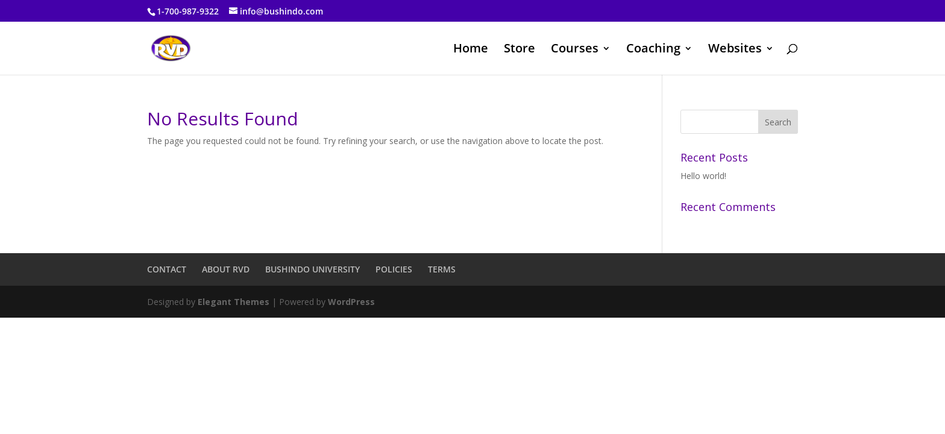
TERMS (442, 269)
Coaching (653, 50)
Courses (574, 50)
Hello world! (703, 175)
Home (470, 50)
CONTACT (166, 269)
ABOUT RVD (226, 269)
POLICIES (393, 269)
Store (519, 50)
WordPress (351, 301)
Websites (735, 50)
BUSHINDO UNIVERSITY (312, 269)
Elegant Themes (233, 301)
